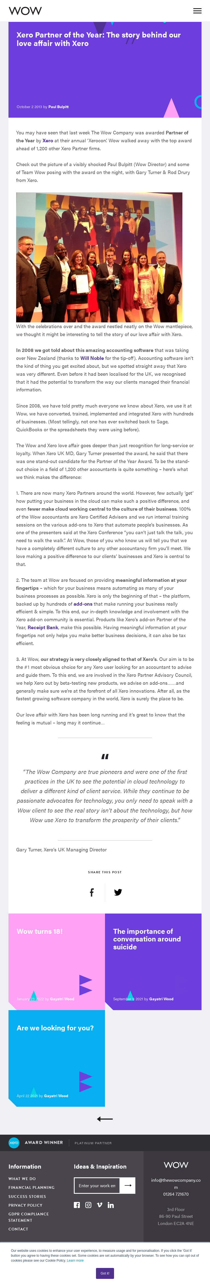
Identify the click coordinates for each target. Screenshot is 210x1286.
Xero (48, 140)
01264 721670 (176, 1194)
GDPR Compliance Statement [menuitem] (28, 1217)
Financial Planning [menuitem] (31, 1187)
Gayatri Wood (62, 998)
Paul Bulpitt (58, 106)
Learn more (75, 1260)
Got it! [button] (105, 1273)
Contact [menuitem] (18, 1229)
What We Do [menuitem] (22, 1179)
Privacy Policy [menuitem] (25, 1205)
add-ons (83, 603)
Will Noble (92, 357)
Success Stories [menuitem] (27, 1197)
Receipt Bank (43, 627)
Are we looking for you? (55, 1027)
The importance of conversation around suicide (147, 939)
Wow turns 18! (39, 931)
